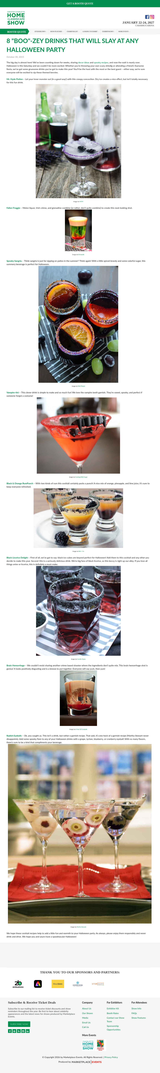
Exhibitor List (72, 31)
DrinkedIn (81, 254)
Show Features (56, 31)
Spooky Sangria (14, 261)
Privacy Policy (111, 1057)
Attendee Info (39, 31)
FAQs (134, 1013)
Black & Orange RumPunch (20, 483)
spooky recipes (101, 62)
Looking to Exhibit (90, 31)
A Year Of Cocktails (81, 729)
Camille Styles (81, 659)
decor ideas (83, 62)
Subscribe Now (19, 1024)
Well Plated (81, 386)
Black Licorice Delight (17, 557)
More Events (123, 31)
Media (85, 1017)
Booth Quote (16, 32)
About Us (86, 1008)
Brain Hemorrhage (16, 665)
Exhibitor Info (107, 31)
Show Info (136, 1008)
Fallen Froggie (13, 207)
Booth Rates (113, 1013)
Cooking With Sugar (81, 477)
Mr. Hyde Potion (15, 79)
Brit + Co (81, 551)
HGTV (81, 201)
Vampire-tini (13, 392)
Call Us (85, 1027)
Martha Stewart (81, 927)
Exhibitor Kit (113, 1008)
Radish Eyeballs (14, 735)
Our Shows (87, 1013)
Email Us (86, 1022)
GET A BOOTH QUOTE (80, 3)
